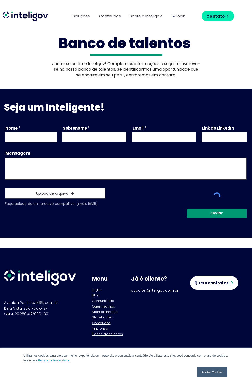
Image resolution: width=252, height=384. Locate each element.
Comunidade (103, 300)
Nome (11, 128)
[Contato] (218, 16)
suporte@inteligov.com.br (154, 290)
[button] (86, 16)
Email (138, 128)
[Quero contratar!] (214, 283)
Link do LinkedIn (218, 128)
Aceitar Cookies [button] (212, 372)
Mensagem (17, 153)
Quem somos (103, 306)
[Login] (181, 16)
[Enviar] (217, 213)
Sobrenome (75, 128)
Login (96, 289)
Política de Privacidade (53, 360)
